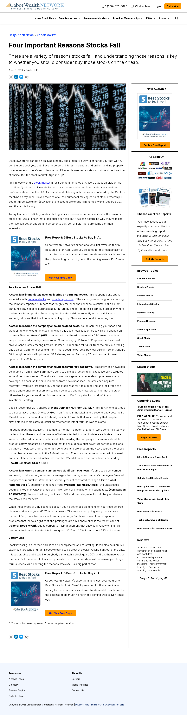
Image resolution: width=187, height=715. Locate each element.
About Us (164, 18)
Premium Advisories (95, 18)
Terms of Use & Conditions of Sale (107, 704)
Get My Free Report (154, 145)
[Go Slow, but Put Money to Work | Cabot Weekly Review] (154, 382)
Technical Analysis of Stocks (152, 520)
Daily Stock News (21, 35)
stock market (42, 182)
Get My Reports (155, 259)
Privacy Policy (82, 704)
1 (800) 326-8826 (114, 6)
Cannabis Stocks (146, 278)
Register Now (149, 437)
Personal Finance (146, 321)
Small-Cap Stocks (146, 329)
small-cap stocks (62, 299)
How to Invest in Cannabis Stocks (154, 528)
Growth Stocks (145, 295)
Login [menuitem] (157, 6)
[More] (79, 18)
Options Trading (145, 312)
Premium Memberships (126, 18)
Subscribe (173, 6)
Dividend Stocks (145, 287)
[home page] (35, 6)
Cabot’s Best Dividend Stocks (152, 478)
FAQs (149, 18)
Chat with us (140, 6)
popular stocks (37, 299)
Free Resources (68, 18)
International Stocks (148, 304)
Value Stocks (144, 355)
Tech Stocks (143, 346)
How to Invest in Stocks (149, 511)
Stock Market (47, 35)
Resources (15, 673)
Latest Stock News (45, 18)
